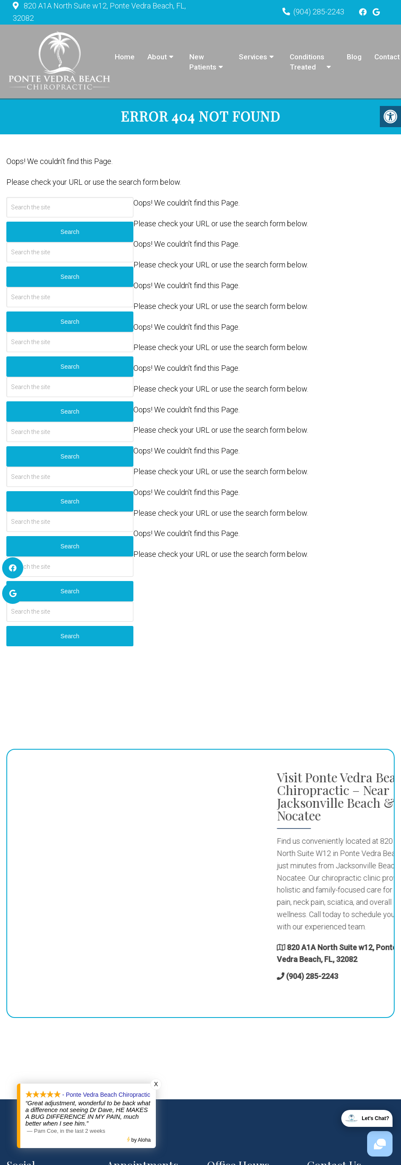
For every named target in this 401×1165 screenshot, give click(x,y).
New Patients (202, 62)
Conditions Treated (307, 62)
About (157, 57)
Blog (354, 57)
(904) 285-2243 (318, 11)
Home (125, 57)
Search (70, 233)
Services (253, 57)
